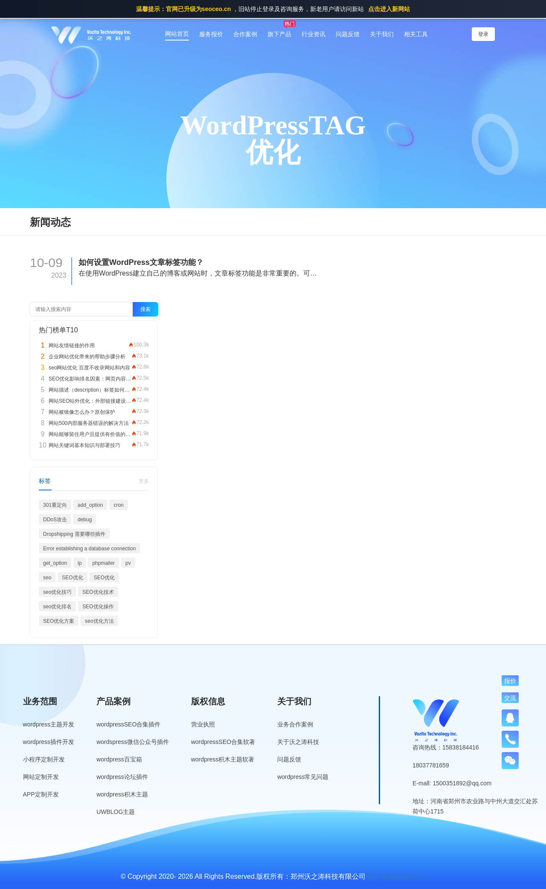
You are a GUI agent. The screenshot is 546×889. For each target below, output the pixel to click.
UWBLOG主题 (115, 811)
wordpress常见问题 (303, 776)
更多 (144, 481)
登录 (483, 34)
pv (128, 563)
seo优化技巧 (57, 592)
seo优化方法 (99, 621)
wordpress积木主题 (122, 794)
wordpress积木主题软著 (223, 759)
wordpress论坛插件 (122, 776)
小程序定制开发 (44, 759)
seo (47, 578)
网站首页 (177, 33)
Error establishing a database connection (89, 549)
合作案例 (245, 34)
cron (118, 505)
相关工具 (416, 34)
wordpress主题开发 (49, 724)
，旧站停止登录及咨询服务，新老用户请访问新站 (273, 9)
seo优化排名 (57, 607)
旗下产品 (279, 34)
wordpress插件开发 (49, 741)
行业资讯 (313, 34)
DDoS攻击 (55, 520)
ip (79, 563)
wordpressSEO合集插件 (128, 724)
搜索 (145, 309)
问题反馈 (348, 34)
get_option (55, 563)
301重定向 (55, 505)
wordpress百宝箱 (119, 759)
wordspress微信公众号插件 (132, 741)
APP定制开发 (41, 794)
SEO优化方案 (58, 621)
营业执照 (203, 724)
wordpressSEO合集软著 (223, 741)
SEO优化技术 (97, 592)
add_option (90, 505)
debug (85, 520)
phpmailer (103, 563)
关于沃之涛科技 (298, 741)
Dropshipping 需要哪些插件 (74, 534)
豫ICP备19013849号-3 (395, 877)
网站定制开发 (41, 776)
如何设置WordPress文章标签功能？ (140, 262)
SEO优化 (72, 578)
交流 (510, 698)
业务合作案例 (295, 724)
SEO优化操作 (97, 607)
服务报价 (211, 34)
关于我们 (382, 34)
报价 (510, 681)
